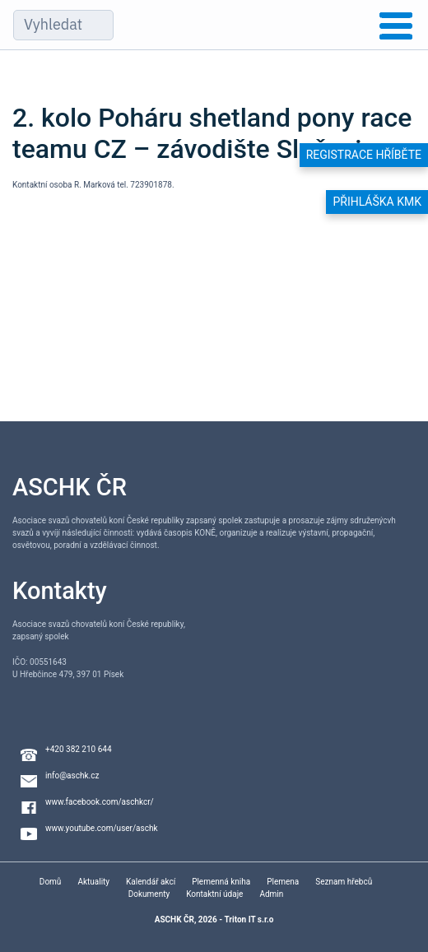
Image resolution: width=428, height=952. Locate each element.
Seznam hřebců (343, 881)
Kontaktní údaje (214, 894)
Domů (51, 881)
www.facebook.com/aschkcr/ (99, 801)
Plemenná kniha (221, 881)
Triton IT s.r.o (248, 919)
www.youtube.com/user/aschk (101, 828)
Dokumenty (149, 894)
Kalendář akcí (150, 881)
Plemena (283, 881)
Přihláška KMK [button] (377, 201)
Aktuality (93, 881)
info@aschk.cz (72, 775)
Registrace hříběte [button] (363, 154)
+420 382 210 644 (78, 749)
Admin (271, 894)
